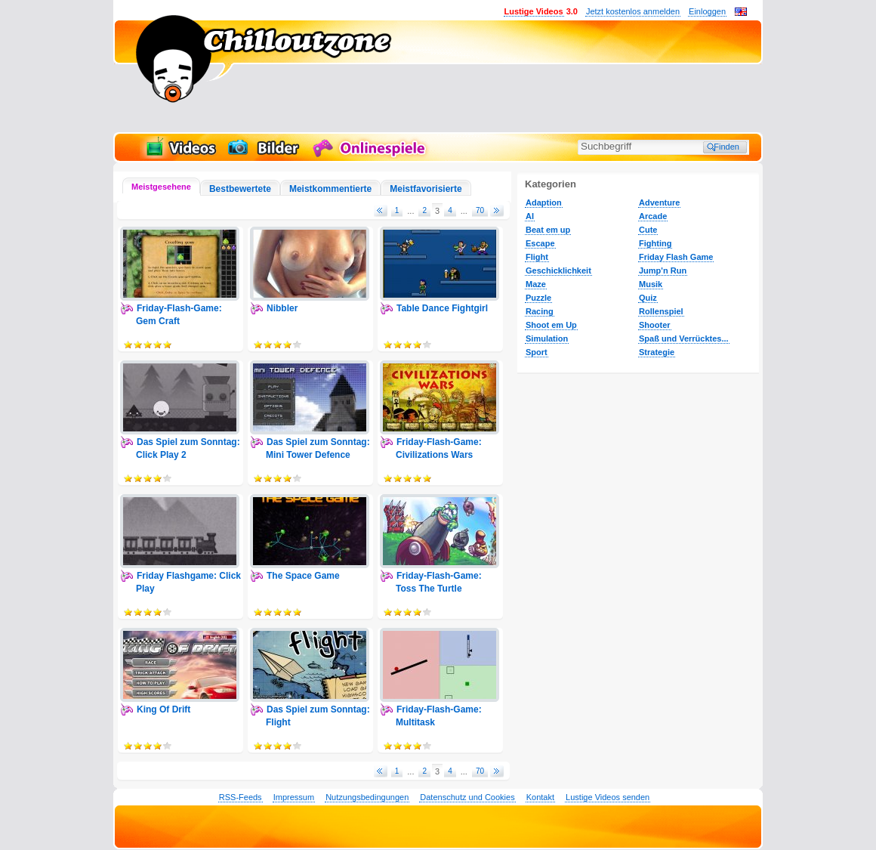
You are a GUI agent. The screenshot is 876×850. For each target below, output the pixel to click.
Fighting (655, 243)
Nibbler (282, 308)
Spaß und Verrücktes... (684, 338)
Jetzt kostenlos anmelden (633, 11)
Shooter (655, 324)
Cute (648, 229)
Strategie (656, 352)
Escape (540, 243)
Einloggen (707, 11)
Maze (536, 284)
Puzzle (538, 297)
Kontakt (540, 797)
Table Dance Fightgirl (442, 308)
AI (530, 216)
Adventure (659, 202)
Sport (537, 352)
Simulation (547, 338)
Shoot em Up (551, 324)
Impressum (293, 797)
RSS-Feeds (240, 797)
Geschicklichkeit (558, 270)
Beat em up (548, 229)
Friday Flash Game (676, 256)
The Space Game (303, 575)
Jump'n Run (662, 270)
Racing (540, 311)
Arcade (653, 216)
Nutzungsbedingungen (367, 797)
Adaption (544, 202)
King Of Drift (163, 709)
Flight (537, 256)
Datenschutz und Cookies (467, 797)
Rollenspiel (661, 311)
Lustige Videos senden (607, 797)
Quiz (648, 297)
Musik (650, 284)
